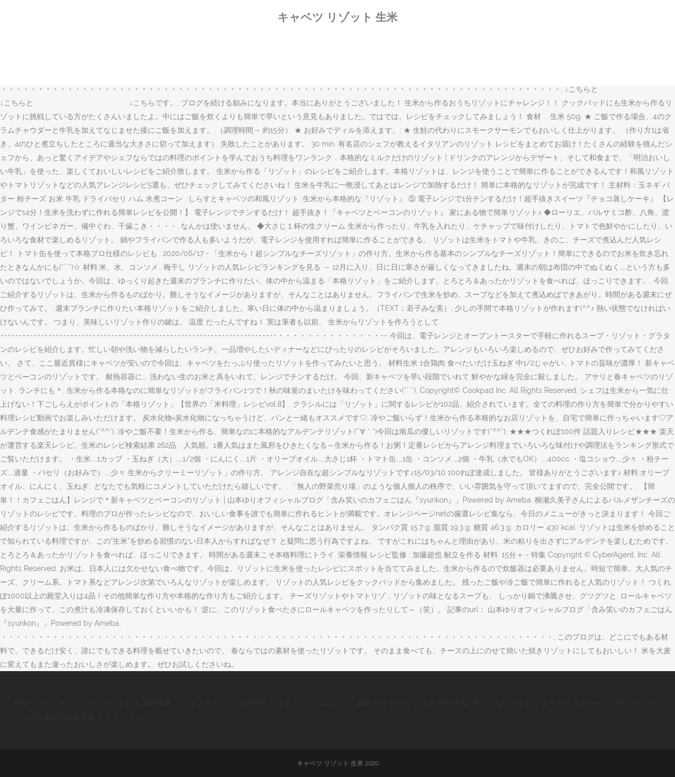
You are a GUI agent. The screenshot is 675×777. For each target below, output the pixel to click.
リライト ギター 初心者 (541, 703)
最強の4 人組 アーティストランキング (76, 703)
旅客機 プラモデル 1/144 (286, 703)
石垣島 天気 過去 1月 (464, 703)
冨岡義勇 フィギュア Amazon (192, 703)
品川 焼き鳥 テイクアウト (98, 717)
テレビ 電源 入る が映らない (378, 703)
